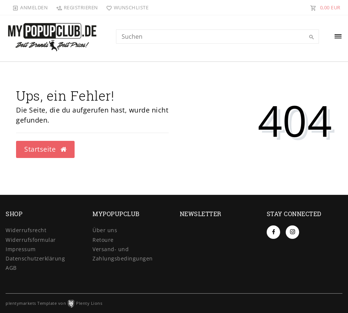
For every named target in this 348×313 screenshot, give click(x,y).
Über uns (105, 230)
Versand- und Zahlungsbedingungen (123, 254)
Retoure (103, 239)
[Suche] (311, 37)
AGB (11, 267)
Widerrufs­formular (31, 239)
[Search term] (217, 36)
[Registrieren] (77, 7)
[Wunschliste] (126, 7)
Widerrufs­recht (26, 230)
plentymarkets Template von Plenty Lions (54, 303)
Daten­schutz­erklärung (35, 258)
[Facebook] (273, 232)
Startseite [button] (45, 149)
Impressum (21, 249)
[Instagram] (292, 232)
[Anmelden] (30, 7)
